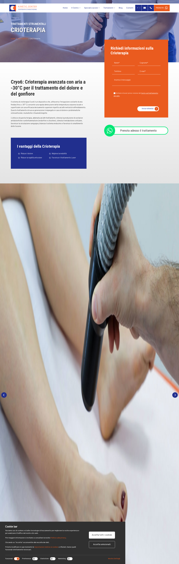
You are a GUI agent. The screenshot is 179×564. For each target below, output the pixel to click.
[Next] (175, 395)
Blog (121, 8)
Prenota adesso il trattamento (138, 130)
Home (65, 8)
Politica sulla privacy (58, 538)
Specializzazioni (92, 8)
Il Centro (76, 8)
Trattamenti (109, 8)
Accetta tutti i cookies (102, 535)
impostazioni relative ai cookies (46, 547)
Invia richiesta (150, 109)
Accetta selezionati (102, 544)
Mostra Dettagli (114, 559)
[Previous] (4, 395)
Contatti (129, 8)
